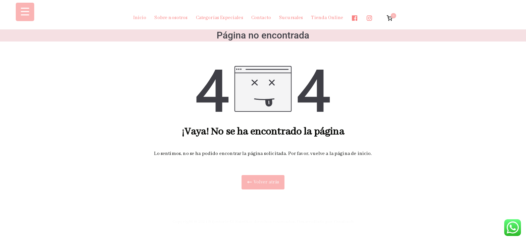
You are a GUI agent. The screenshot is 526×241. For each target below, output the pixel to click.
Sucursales (291, 18)
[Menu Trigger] (25, 12)
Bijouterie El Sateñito (229, 222)
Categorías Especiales (219, 18)
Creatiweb (344, 222)
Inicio (140, 18)
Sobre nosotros (171, 18)
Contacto (261, 18)
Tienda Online (327, 18)
